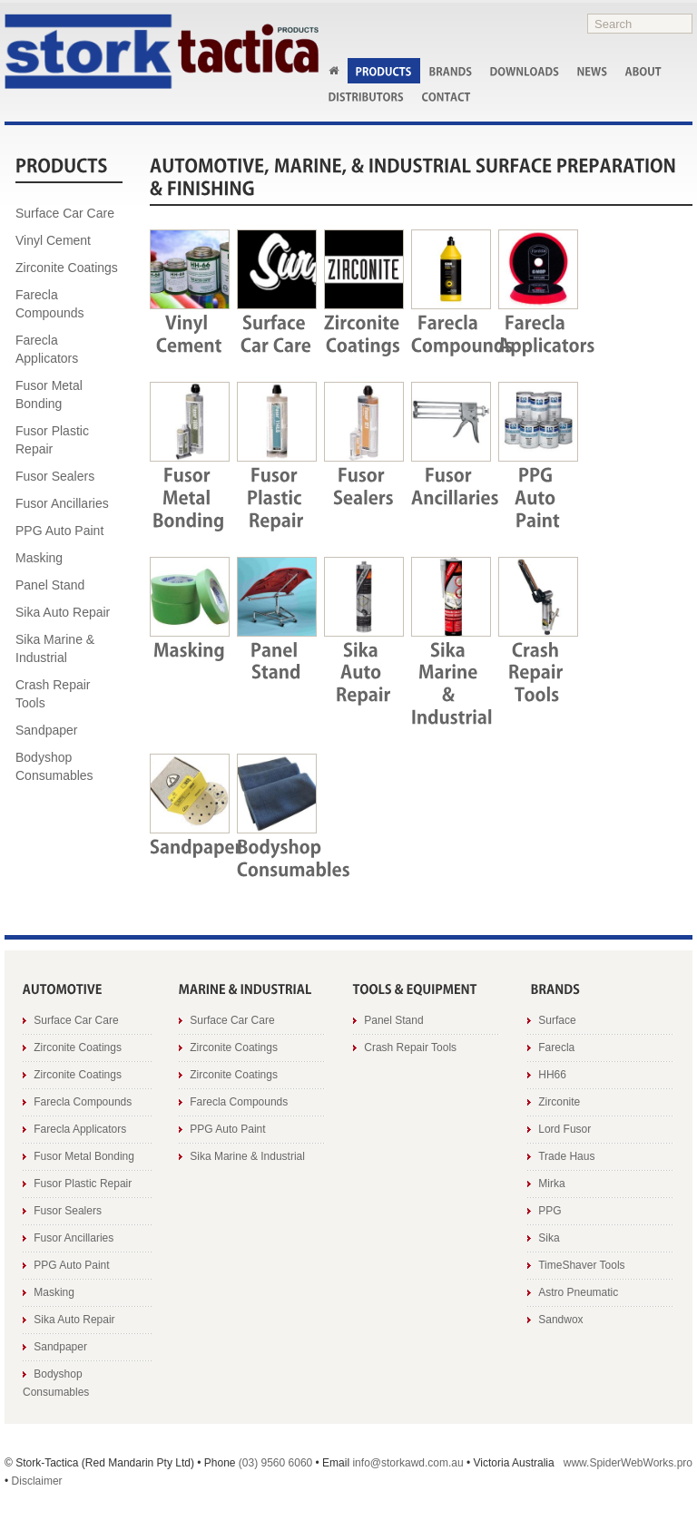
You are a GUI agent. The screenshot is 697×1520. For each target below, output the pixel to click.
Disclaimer (37, 1481)
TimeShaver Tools (581, 1265)
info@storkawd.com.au (407, 1463)
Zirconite (559, 1102)
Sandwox (560, 1319)
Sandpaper (46, 730)
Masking (39, 558)
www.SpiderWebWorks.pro (628, 1463)
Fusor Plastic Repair (52, 440)
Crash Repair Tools (52, 693)
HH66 (552, 1074)
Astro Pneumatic (578, 1292)
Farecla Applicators (46, 349)
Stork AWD (162, 51)
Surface (556, 1020)
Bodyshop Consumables (54, 766)
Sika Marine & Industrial (54, 648)
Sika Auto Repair (62, 612)
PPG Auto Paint (59, 530)
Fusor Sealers (54, 476)
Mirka (551, 1183)
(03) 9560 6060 (275, 1463)
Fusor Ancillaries (62, 503)
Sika (548, 1238)
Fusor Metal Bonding (49, 394)
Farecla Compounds (49, 303)
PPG (549, 1210)
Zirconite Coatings (66, 267)
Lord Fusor (564, 1129)
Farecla (556, 1047)
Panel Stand (49, 585)
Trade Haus (566, 1156)
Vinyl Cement (53, 240)
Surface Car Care (64, 213)
